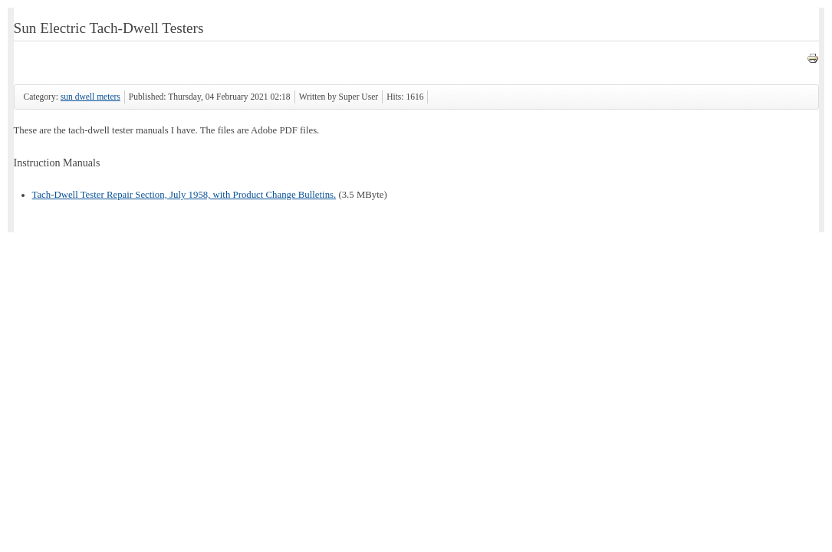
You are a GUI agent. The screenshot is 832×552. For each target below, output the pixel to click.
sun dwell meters (90, 96)
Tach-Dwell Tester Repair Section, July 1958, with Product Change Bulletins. (184, 194)
